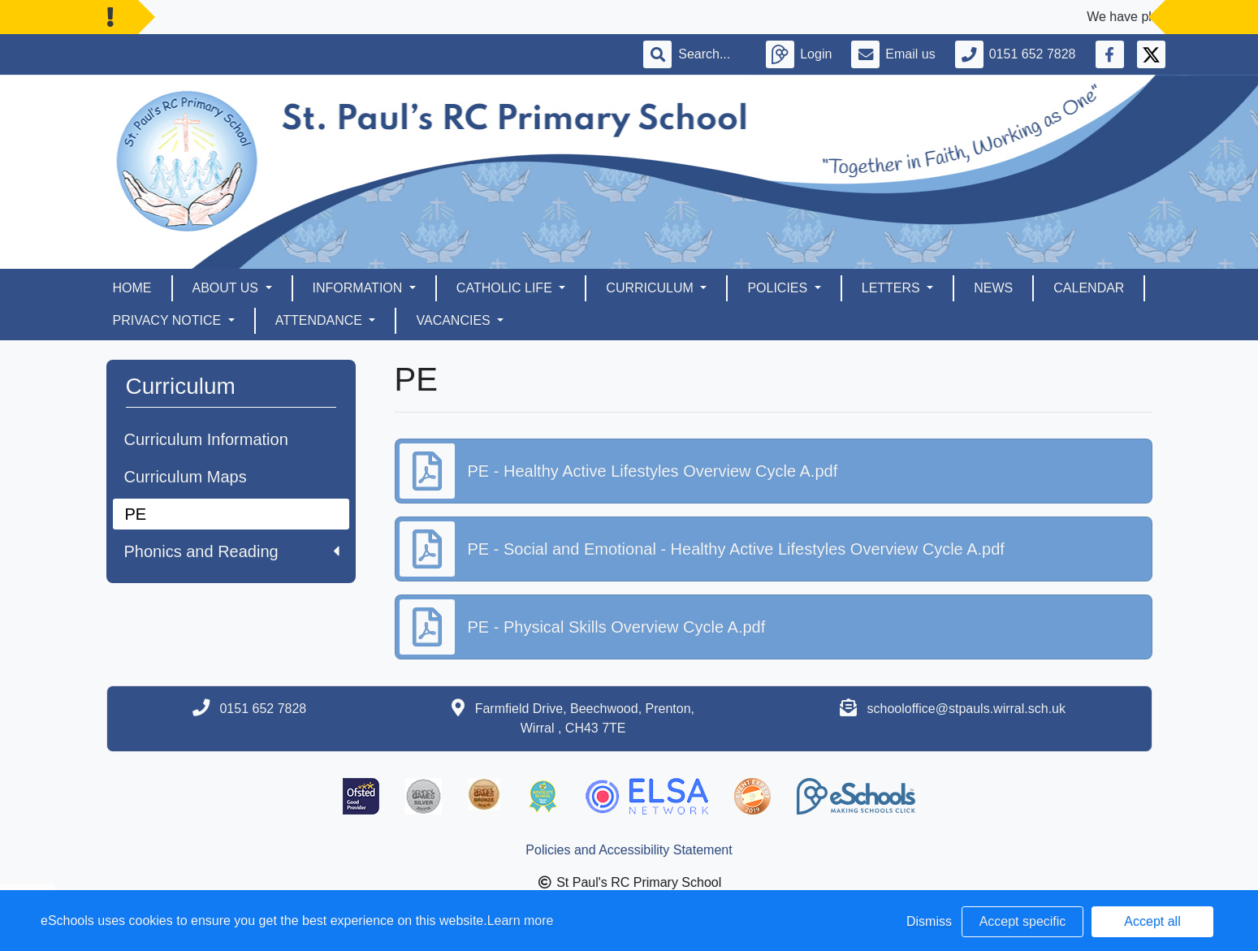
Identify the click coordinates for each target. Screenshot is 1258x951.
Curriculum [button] (651, 288)
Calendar (1088, 288)
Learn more (520, 920)
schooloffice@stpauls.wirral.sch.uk (966, 708)
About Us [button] (227, 288)
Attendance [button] (320, 320)
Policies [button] (779, 288)
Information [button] (359, 288)
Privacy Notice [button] (169, 320)
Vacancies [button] (455, 320)
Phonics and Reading (231, 551)
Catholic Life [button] (506, 288)
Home (132, 288)
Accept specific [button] (1022, 921)
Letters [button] (892, 288)
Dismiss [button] (929, 921)
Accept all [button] (1152, 921)
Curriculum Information (206, 439)
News (993, 288)
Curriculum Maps (185, 477)
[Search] (712, 54)
